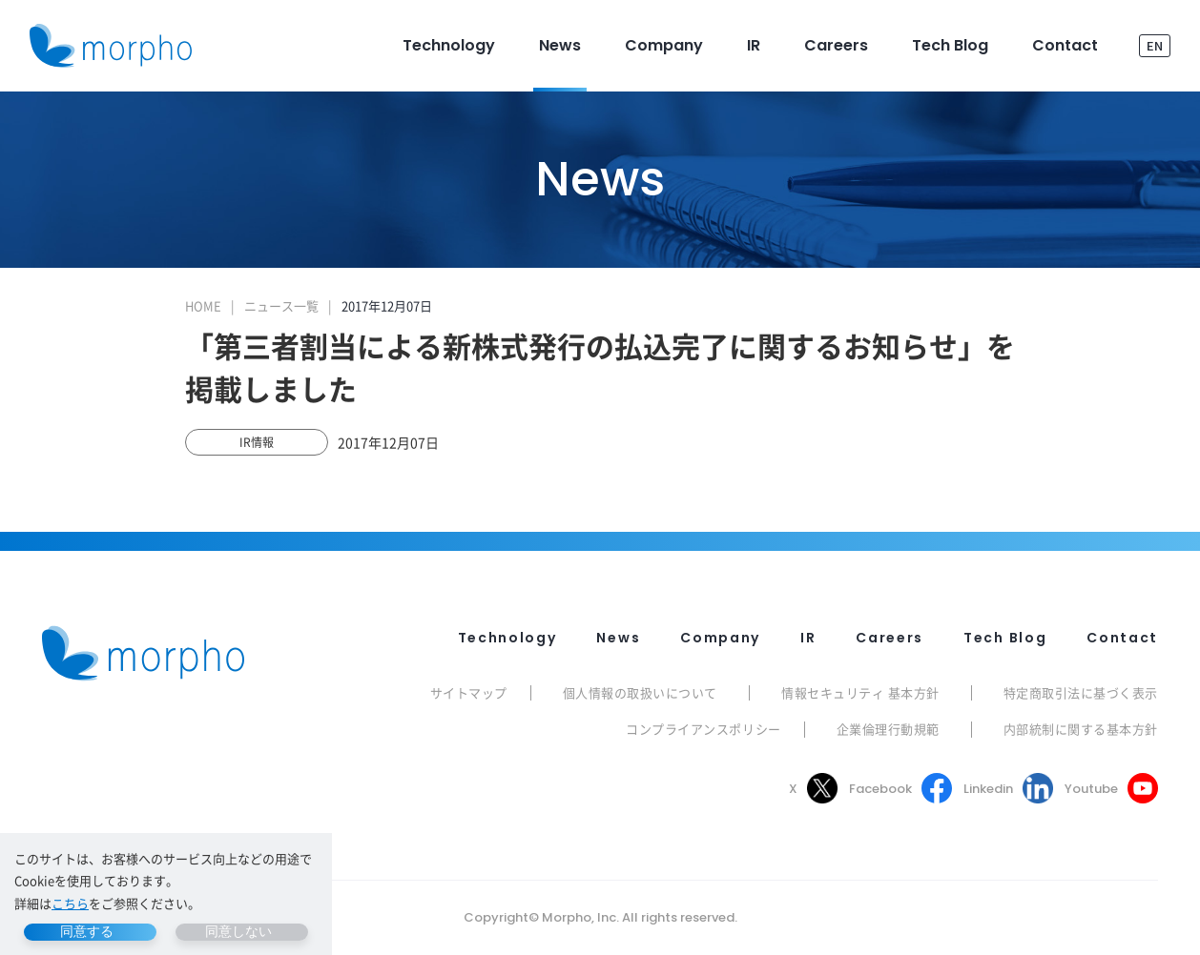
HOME (203, 305)
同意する (87, 931)
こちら (70, 903)
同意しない (238, 931)
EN (1155, 45)
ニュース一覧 (281, 305)
